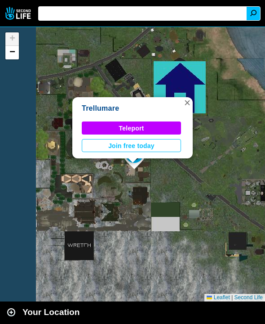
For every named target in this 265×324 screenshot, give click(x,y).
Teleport (131, 128)
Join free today (131, 145)
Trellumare (100, 108)
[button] (187, 102)
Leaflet (218, 297)
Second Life (19, 13)
